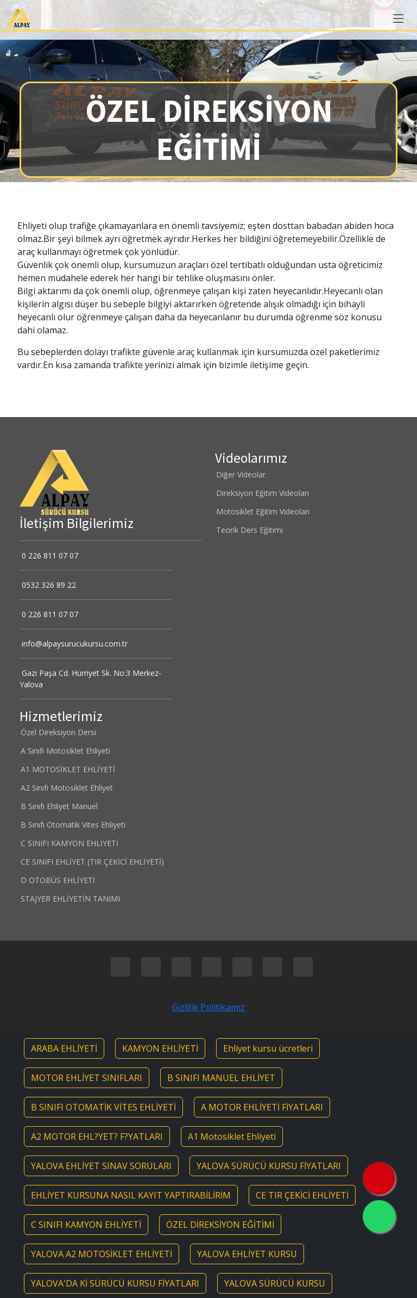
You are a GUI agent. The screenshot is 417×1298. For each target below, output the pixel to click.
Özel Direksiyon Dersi (58, 732)
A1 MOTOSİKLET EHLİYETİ (67, 769)
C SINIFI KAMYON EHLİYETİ (69, 843)
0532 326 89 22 (48, 585)
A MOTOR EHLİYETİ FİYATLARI (262, 1107)
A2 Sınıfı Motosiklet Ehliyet (66, 788)
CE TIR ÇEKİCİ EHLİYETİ (302, 1195)
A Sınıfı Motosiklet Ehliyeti (65, 751)
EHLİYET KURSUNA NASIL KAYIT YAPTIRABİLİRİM (131, 1195)
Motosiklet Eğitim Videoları (262, 512)
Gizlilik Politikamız (208, 1007)
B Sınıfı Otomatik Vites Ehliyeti (72, 825)
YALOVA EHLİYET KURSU (247, 1254)
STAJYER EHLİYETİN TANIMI (70, 899)
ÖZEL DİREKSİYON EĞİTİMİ (220, 1225)
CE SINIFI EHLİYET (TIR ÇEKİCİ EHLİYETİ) (92, 862)
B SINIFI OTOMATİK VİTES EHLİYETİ (103, 1107)
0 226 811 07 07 (49, 555)
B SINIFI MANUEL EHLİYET (221, 1078)
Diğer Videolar (240, 475)
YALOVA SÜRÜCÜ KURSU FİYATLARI (269, 1166)
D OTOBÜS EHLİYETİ (57, 880)
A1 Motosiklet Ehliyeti (232, 1136)
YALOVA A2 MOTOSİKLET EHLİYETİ (101, 1254)
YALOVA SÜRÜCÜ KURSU (274, 1283)
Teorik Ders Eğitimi (249, 530)
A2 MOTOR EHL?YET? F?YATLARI (97, 1136)
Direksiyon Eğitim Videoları (262, 493)
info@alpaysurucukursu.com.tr (74, 643)
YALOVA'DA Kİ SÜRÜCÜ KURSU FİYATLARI (115, 1283)
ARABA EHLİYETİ (64, 1048)
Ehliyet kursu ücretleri (268, 1048)
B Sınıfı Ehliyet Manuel (59, 806)
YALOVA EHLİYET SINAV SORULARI (101, 1166)
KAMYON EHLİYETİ (160, 1048)
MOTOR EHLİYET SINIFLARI (86, 1078)
